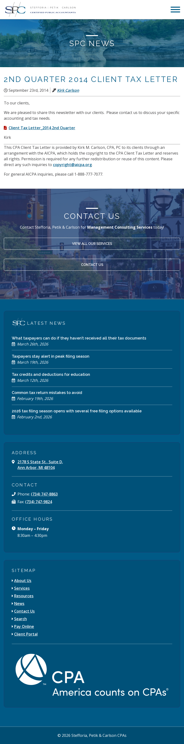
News (19, 603)
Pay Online (24, 626)
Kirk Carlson (68, 90)
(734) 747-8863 (44, 494)
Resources (24, 595)
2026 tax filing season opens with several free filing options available (77, 411)
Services (22, 588)
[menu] (175, 10)
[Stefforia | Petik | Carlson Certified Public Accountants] (40, 9)
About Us (22, 580)
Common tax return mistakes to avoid (47, 392)
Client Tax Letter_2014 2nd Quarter (42, 127)
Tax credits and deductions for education (51, 374)
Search (20, 618)
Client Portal (26, 634)
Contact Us (92, 265)
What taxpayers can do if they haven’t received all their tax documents (79, 338)
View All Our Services (92, 244)
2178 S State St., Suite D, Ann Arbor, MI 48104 (40, 464)
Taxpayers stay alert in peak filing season (50, 356)
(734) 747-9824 (38, 501)
